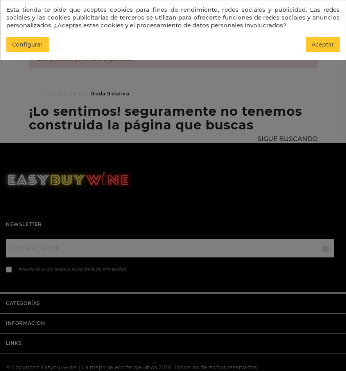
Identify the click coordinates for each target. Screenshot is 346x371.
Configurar (27, 44)
